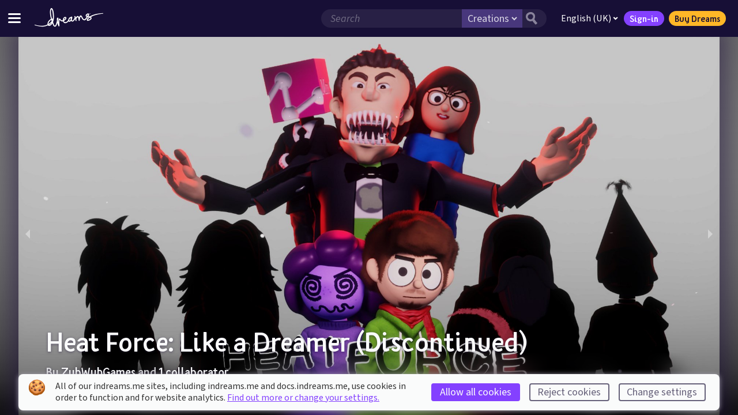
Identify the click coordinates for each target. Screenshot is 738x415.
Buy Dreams (697, 18)
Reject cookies (569, 392)
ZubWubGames (98, 371)
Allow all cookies (475, 392)
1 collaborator (193, 371)
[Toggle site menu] (14, 18)
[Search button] (534, 18)
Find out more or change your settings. (303, 397)
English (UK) (589, 18)
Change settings (662, 392)
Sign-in (644, 18)
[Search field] (391, 18)
